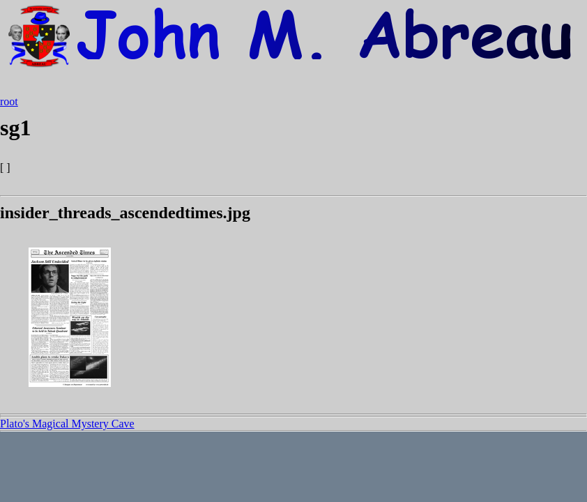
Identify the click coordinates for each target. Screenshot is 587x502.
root (9, 101)
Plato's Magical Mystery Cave (67, 423)
